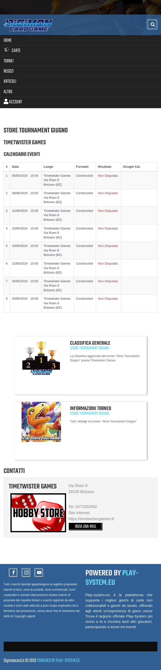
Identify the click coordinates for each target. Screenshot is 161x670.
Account (13, 102)
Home (8, 40)
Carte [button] (12, 50)
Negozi (9, 71)
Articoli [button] (10, 81)
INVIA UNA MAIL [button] (85, 526)
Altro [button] (8, 92)
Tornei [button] (9, 61)
